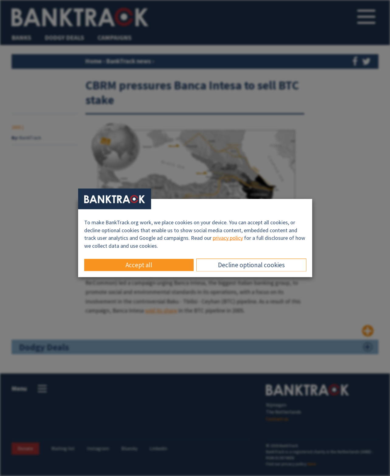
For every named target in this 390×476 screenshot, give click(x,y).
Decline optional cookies (251, 265)
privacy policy (228, 237)
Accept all (139, 265)
